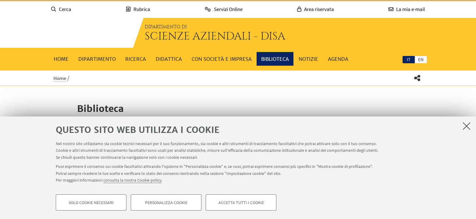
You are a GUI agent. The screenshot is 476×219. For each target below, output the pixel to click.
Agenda (338, 59)
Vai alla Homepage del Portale (88, 33)
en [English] (421, 59)
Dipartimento (97, 59)
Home (61, 59)
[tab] (409, 59)
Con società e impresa (222, 59)
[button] (417, 78)
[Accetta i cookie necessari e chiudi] (466, 126)
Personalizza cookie (166, 202)
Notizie (308, 59)
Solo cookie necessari (91, 202)
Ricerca (135, 59)
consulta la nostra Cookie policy (132, 180)
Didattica (169, 59)
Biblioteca (275, 59)
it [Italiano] (408, 59)
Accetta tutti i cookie (241, 202)
